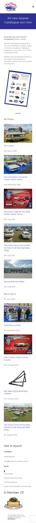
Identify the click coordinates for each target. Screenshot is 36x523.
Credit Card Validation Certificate (17, 486)
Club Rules (8, 474)
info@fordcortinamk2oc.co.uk (16, 461)
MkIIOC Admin (20, 39)
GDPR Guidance (10, 482)
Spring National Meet (14, 281)
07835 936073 (9, 457)
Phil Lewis (9, 146)
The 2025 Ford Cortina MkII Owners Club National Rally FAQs (17, 248)
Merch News (10, 294)
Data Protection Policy (13, 478)
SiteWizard (11, 519)
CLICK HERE (26, 50)
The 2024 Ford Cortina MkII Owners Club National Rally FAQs (17, 427)
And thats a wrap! (12, 325)
